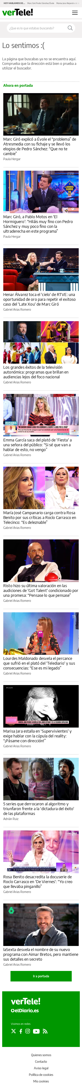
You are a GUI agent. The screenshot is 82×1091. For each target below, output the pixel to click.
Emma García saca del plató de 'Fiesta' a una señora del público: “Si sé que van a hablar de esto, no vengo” (37, 444)
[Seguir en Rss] (45, 1031)
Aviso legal (41, 1068)
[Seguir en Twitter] (13, 1031)
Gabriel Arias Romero (17, 309)
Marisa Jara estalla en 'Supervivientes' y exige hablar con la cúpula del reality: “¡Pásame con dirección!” (37, 735)
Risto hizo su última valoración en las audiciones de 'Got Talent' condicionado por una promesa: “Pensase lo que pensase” (40, 590)
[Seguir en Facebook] (20, 1031)
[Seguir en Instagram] (27, 1031)
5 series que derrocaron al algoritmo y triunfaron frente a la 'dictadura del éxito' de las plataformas (38, 808)
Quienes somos (41, 1055)
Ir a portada (41, 976)
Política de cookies (41, 1075)
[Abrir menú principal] (75, 13)
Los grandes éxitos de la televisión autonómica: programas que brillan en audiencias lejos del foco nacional (35, 372)
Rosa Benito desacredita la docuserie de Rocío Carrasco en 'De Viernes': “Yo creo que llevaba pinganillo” (37, 881)
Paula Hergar (12, 159)
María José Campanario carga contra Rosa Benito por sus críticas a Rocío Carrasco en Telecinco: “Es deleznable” (39, 517)
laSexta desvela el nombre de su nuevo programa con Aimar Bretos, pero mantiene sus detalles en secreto (40, 954)
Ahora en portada (18, 85)
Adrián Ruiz (10, 819)
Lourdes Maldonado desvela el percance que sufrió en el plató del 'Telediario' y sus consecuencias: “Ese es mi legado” (39, 663)
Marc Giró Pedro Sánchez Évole (40, 3)
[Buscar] (70, 28)
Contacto (41, 1061)
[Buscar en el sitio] (36, 28)
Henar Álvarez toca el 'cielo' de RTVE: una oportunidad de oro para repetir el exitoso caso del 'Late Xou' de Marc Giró (39, 299)
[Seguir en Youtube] (36, 1031)
